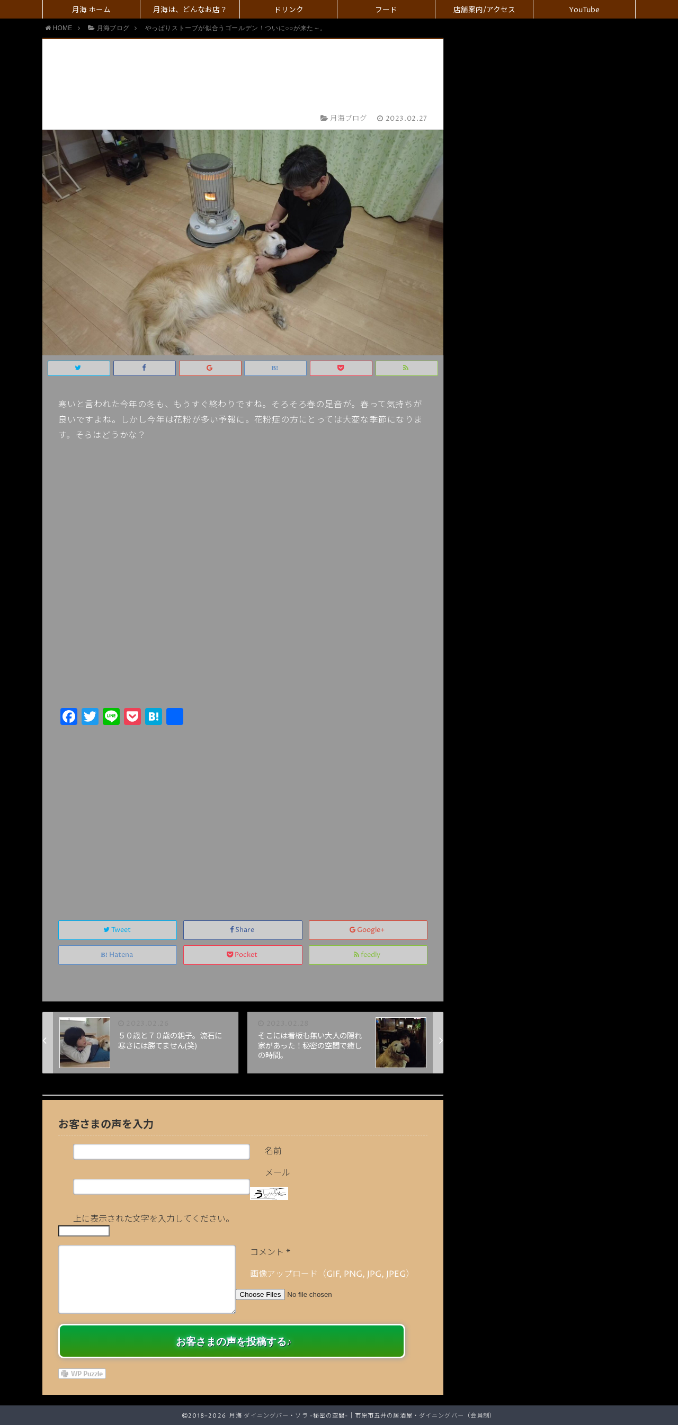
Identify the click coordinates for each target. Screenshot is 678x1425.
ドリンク (289, 10)
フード (386, 10)
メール (277, 1173)
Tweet (117, 930)
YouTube (584, 10)
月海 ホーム (91, 10)
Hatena (118, 955)
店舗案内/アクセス (484, 10)
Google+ (368, 930)
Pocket (243, 955)
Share (243, 930)
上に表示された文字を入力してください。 (153, 1219)
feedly (368, 955)
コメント (270, 1252)
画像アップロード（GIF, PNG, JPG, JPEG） (332, 1274)
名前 (273, 1151)
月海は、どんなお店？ (190, 10)
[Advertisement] (242, 811)
